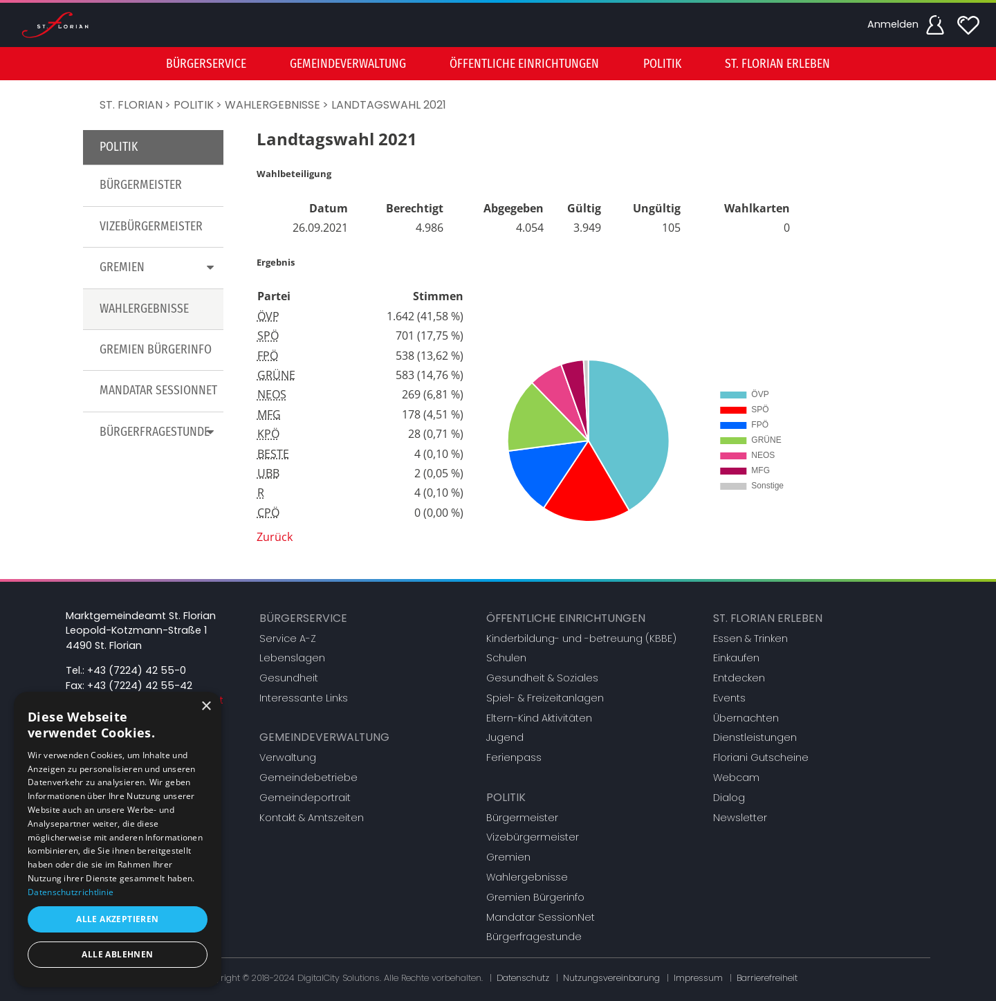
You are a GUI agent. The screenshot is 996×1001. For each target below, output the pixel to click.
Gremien (508, 857)
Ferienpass (514, 757)
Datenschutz (523, 978)
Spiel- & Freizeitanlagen (545, 698)
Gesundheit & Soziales (542, 678)
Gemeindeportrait (305, 798)
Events (729, 698)
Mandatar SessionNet (158, 390)
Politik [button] (662, 64)
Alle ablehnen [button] (117, 954)
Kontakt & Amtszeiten (311, 818)
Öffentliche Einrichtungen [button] (524, 64)
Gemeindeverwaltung (324, 737)
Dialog (729, 798)
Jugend (505, 737)
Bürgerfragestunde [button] (159, 432)
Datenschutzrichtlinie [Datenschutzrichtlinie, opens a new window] (70, 892)
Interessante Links (303, 698)
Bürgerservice (303, 618)
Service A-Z (287, 638)
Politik (194, 105)
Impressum (698, 978)
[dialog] (117, 839)
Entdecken (739, 678)
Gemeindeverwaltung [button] (348, 64)
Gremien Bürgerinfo (156, 349)
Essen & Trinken (750, 638)
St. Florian (131, 105)
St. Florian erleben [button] (777, 64)
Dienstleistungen (755, 737)
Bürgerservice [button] (206, 64)
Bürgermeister (141, 185)
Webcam (736, 777)
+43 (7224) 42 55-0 (136, 670)
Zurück (275, 536)
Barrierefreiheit (767, 978)
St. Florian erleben (767, 618)
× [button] (206, 706)
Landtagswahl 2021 (388, 105)
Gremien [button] (159, 267)
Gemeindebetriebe (308, 777)
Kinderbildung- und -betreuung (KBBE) (581, 638)
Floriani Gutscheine (761, 757)
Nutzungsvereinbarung (611, 978)
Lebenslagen (292, 658)
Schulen (506, 658)
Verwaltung (287, 757)
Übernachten (746, 718)
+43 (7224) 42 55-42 (139, 685)
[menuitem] (206, 63)
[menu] (498, 63)
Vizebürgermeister (151, 226)
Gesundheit (288, 678)
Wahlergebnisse (272, 105)
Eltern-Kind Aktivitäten (539, 718)
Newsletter (740, 818)
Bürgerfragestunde (534, 937)
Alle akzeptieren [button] (117, 919)
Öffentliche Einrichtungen (565, 618)
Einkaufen (736, 658)
